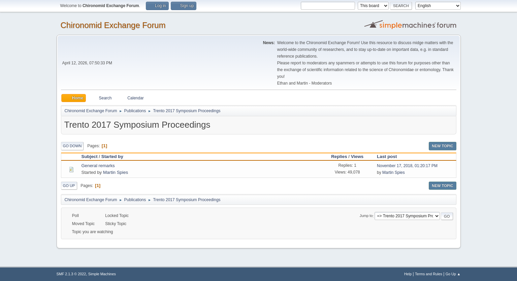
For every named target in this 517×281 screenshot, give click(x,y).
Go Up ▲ (453, 274)
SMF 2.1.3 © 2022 (71, 274)
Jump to (366, 216)
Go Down (72, 146)
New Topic (442, 146)
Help (408, 274)
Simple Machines (102, 274)
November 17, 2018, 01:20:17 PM (407, 165)
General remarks (98, 165)
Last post (387, 156)
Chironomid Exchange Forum (113, 25)
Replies (339, 156)
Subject (90, 156)
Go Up (69, 186)
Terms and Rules (428, 274)
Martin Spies (115, 172)
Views (357, 156)
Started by (115, 156)
